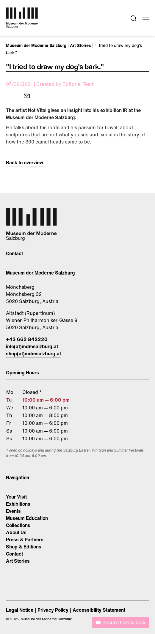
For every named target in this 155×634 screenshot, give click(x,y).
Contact (14, 553)
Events (13, 511)
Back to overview (24, 162)
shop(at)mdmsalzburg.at (33, 353)
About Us (16, 532)
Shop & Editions (23, 546)
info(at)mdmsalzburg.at (32, 346)
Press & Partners (24, 539)
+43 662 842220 (27, 339)
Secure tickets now (123, 622)
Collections (18, 525)
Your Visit (16, 496)
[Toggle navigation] (146, 18)
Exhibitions (18, 503)
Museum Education (27, 518)
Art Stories (18, 560)
